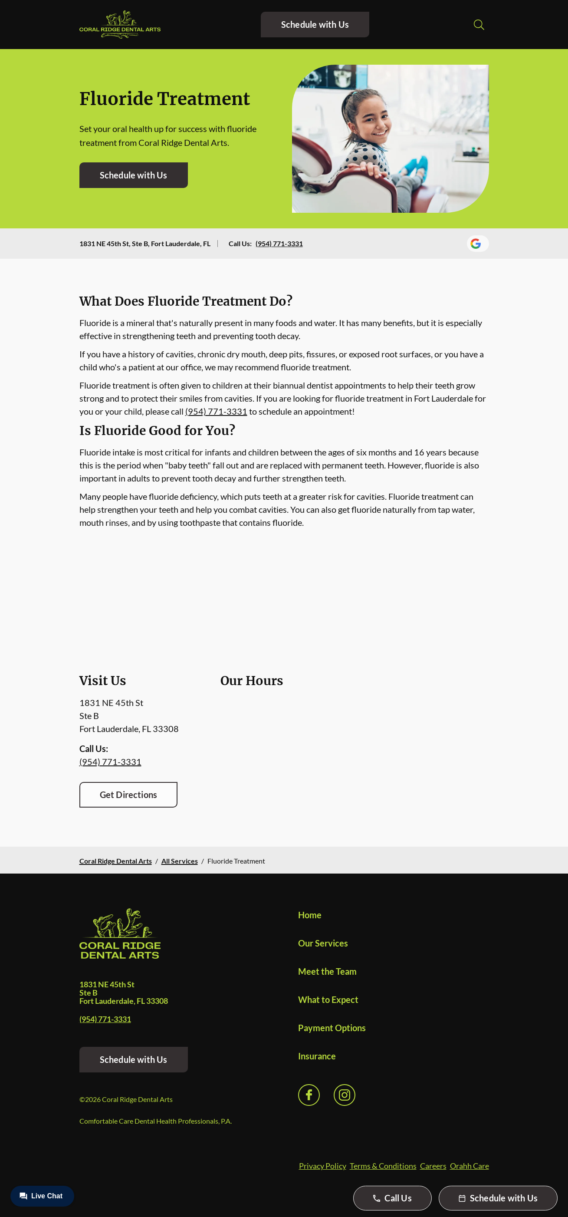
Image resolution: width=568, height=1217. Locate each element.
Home (310, 915)
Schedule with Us (315, 24)
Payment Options (332, 1027)
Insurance (317, 1056)
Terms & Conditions (383, 1166)
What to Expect (328, 999)
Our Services (323, 943)
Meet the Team (327, 971)
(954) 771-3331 (279, 243)
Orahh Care (469, 1166)
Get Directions (129, 794)
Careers (433, 1166)
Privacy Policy (322, 1166)
